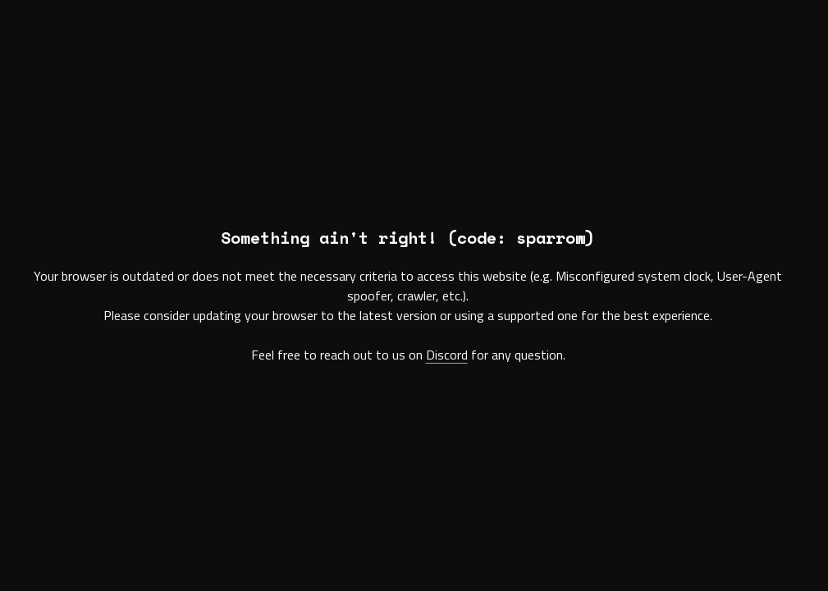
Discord (447, 354)
